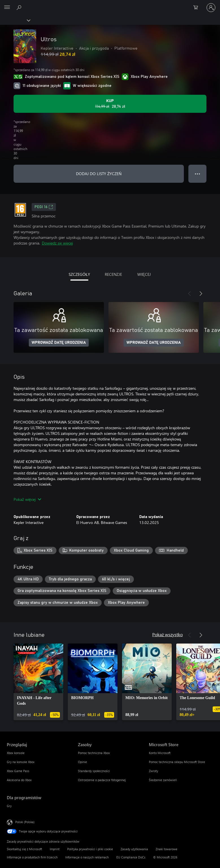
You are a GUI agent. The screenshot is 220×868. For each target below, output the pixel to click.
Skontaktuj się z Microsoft (24, 849)
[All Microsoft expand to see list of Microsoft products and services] (7, 7)
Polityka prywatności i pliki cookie (90, 849)
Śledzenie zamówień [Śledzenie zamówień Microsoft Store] (163, 780)
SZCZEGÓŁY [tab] (79, 274)
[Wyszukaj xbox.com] (20, 7)
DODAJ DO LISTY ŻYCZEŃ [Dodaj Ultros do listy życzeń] (99, 173)
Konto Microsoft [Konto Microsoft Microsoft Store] (160, 753)
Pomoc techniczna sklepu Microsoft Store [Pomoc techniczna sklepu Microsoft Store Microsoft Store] (177, 762)
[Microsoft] (109, 4)
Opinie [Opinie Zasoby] (82, 762)
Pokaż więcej (27, 499)
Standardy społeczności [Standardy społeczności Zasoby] (94, 771)
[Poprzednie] (189, 294)
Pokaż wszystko (167, 634)
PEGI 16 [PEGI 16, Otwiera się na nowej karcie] (43, 207)
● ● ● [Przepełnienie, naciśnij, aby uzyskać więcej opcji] (197, 173)
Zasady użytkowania (134, 849)
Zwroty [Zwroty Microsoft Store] (153, 771)
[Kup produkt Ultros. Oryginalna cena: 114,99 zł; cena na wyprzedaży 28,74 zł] (110, 104)
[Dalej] (200, 294)
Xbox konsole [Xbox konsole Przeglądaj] (16, 753)
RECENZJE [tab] (113, 274)
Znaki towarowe (166, 849)
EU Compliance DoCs (130, 857)
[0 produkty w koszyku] (197, 7)
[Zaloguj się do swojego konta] (211, 7)
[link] (38, 682)
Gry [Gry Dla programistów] (9, 806)
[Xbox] (14, 20)
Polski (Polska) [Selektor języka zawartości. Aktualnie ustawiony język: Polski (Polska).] (24, 822)
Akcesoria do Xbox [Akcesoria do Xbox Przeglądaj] (19, 780)
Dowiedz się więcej (57, 243)
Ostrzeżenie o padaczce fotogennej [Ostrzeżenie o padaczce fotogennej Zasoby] (102, 780)
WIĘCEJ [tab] (144, 274)
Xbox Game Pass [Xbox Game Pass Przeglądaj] (18, 771)
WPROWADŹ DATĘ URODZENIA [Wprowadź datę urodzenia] (59, 343)
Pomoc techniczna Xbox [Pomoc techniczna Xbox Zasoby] (94, 753)
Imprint (55, 849)
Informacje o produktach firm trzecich (32, 857)
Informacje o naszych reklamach (87, 857)
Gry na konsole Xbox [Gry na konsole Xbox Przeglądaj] (20, 762)
